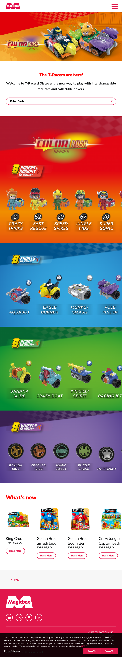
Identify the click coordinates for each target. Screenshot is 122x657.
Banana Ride (15, 465)
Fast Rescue (38, 223)
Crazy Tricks (16, 223)
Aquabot (19, 309)
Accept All (109, 651)
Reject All (91, 651)
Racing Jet (110, 388)
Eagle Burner (49, 307)
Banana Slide (19, 391)
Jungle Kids (84, 218)
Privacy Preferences (12, 651)
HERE (84, 646)
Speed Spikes (61, 221)
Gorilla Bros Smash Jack (47, 540)
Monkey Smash (79, 305)
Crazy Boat (50, 393)
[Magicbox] (13, 6)
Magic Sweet (61, 464)
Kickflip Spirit (79, 389)
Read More (15, 550)
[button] (15, 200)
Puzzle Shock (84, 462)
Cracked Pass (38, 465)
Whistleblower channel (101, 632)
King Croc (14, 538)
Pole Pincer (110, 302)
